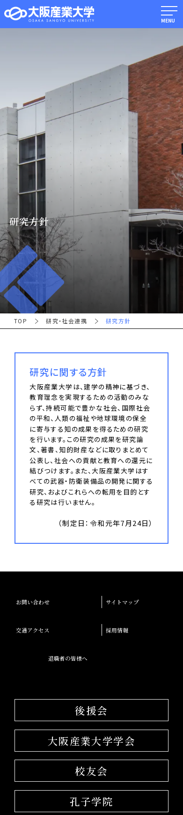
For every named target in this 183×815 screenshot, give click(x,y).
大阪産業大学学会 (91, 740)
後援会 (91, 710)
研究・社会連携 (66, 321)
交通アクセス (33, 630)
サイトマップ (122, 602)
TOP (20, 321)
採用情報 (117, 630)
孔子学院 (92, 801)
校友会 (91, 770)
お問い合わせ (33, 602)
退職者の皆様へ (68, 658)
